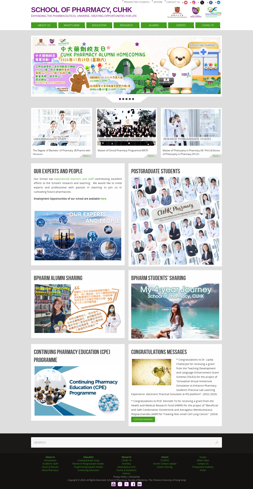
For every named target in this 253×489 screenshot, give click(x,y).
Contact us (173, 2)
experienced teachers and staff (74, 179)
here (103, 198)
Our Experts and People (58, 171)
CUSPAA (164, 460)
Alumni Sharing (164, 466)
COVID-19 (126, 460)
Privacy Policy (120, 476)
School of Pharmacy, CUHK (81, 10)
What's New (203, 460)
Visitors (157, 2)
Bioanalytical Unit (126, 466)
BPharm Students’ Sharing (158, 278)
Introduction (50, 460)
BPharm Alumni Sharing (58, 278)
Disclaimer (134, 476)
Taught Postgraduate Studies (88, 466)
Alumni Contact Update (164, 463)
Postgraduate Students (155, 171)
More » (86, 155)
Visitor (203, 470)
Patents (126, 473)
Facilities (126, 463)
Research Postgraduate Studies (88, 463)
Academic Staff (50, 463)
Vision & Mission (50, 466)
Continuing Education (88, 470)
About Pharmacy (50, 470)
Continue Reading (143, 419)
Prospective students (137, 2)
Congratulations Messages (159, 352)
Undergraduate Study (88, 460)
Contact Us (202, 463)
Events (203, 457)
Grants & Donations (126, 470)
